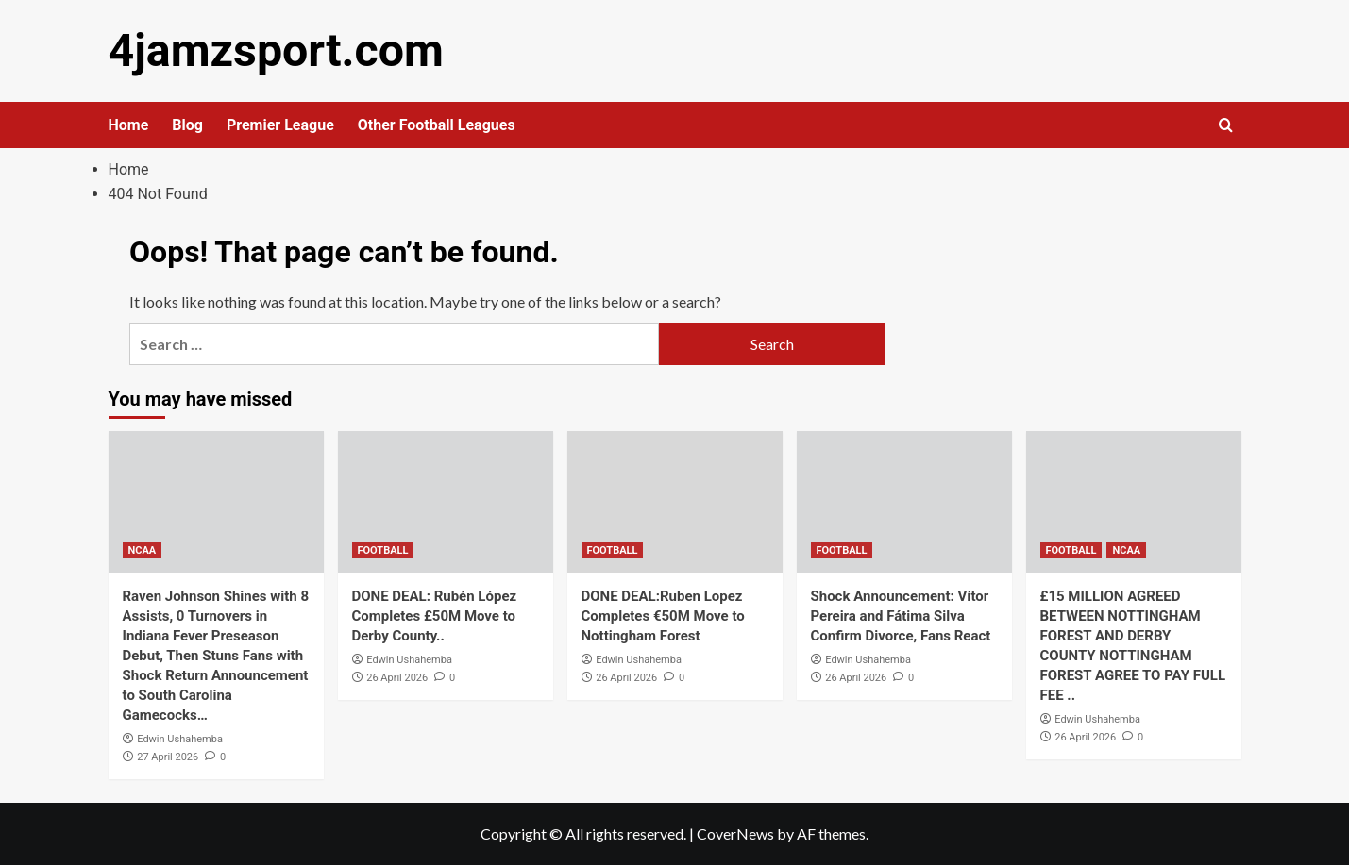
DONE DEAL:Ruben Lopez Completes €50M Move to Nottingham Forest (663, 616)
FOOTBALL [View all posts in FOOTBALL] (383, 550)
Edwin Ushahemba (180, 739)
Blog (187, 125)
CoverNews (735, 833)
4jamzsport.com (275, 50)
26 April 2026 (397, 677)
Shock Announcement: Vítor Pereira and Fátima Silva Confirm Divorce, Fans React (901, 616)
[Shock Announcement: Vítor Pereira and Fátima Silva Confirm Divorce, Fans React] (904, 502)
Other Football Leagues (436, 125)
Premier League (280, 125)
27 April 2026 (167, 756)
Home (129, 125)
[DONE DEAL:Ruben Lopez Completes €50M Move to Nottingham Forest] (675, 502)
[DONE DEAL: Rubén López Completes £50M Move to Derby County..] (445, 502)
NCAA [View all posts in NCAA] (142, 550)
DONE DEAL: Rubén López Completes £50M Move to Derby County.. (434, 616)
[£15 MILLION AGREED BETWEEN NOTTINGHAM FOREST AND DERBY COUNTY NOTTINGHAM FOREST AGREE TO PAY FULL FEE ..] (1133, 502)
